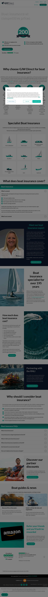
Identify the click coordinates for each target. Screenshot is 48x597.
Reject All (27, 101)
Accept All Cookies (36, 101)
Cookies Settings (11, 101)
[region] (24, 96)
